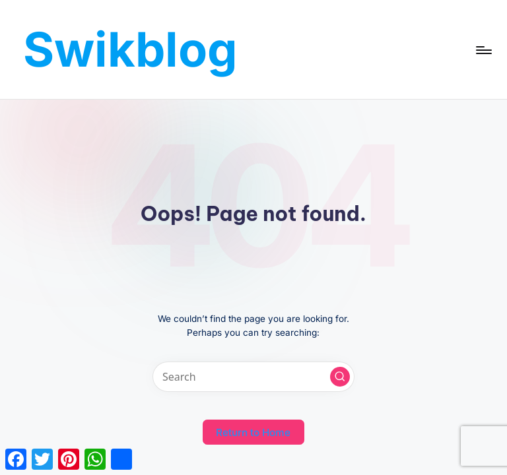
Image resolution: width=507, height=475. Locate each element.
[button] (340, 377)
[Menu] (483, 49)
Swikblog (130, 49)
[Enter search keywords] (253, 377)
